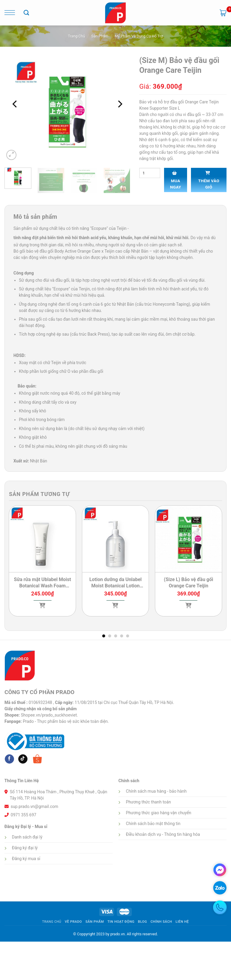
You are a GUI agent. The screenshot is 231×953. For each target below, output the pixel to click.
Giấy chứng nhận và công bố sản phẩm (40, 708)
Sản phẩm (99, 36)
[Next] (120, 104)
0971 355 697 (23, 814)
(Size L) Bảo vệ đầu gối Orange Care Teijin (188, 583)
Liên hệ (182, 922)
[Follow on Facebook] (9, 759)
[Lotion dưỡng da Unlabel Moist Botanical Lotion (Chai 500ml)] (115, 539)
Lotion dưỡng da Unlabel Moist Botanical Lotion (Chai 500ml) (115, 583)
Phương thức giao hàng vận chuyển (158, 812)
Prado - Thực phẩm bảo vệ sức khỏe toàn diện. (66, 721)
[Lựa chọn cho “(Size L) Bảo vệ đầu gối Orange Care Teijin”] (188, 616)
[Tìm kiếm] (26, 13)
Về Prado (73, 922)
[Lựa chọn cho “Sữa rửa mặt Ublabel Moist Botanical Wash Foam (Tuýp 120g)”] (42, 616)
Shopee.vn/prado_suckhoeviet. (49, 715)
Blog (142, 922)
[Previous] (15, 104)
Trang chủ (76, 36)
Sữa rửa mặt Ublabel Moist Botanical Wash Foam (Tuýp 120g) (42, 583)
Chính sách (161, 922)
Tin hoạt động (120, 922)
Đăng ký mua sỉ (26, 858)
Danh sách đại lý (27, 837)
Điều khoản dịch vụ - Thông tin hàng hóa (163, 834)
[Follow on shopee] (37, 759)
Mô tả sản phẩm (35, 216)
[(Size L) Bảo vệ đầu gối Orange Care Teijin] (188, 539)
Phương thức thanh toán (148, 802)
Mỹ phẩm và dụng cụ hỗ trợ (139, 36)
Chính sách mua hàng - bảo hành (156, 791)
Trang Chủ (51, 922)
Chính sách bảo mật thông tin (153, 823)
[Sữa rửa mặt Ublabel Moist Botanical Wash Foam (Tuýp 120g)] (42, 539)
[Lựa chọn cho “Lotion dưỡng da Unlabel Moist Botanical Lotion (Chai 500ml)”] (115, 616)
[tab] (35, 217)
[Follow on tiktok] (22, 759)
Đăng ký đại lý (25, 847)
